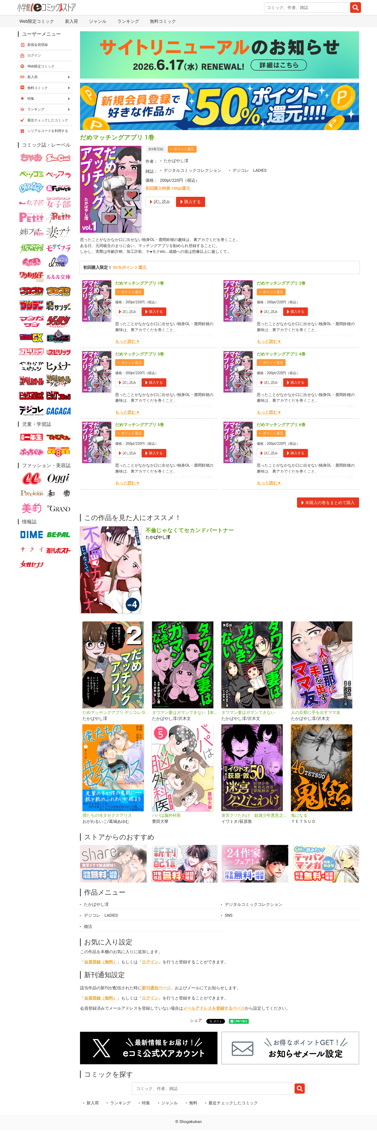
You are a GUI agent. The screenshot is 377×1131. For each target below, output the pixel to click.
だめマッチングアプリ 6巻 (281, 425)
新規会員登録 (37, 45)
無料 (193, 1103)
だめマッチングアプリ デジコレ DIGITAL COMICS (115, 712)
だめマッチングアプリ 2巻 (281, 283)
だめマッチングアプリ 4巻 (281, 354)
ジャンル (97, 21)
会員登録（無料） (100, 962)
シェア (196, 1020)
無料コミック (163, 21)
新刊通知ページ (156, 988)
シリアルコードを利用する (47, 131)
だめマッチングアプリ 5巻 (139, 425)
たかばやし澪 (176, 160)
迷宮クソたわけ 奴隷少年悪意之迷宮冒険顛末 (254, 815)
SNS (229, 915)
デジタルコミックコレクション (192, 170)
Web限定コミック (36, 21)
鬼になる (299, 815)
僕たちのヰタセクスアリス (107, 815)
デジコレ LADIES (249, 170)
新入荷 (71, 21)
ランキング (128, 21)
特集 (146, 1103)
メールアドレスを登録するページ (214, 1008)
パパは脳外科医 (166, 815)
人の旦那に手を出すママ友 (315, 712)
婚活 (88, 927)
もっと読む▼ (127, 341)
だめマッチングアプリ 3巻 (139, 354)
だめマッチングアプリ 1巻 (139, 283)
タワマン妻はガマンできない (248, 712)
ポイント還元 (184, 149)
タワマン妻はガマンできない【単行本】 (185, 712)
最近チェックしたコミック (233, 1103)
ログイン (150, 962)
